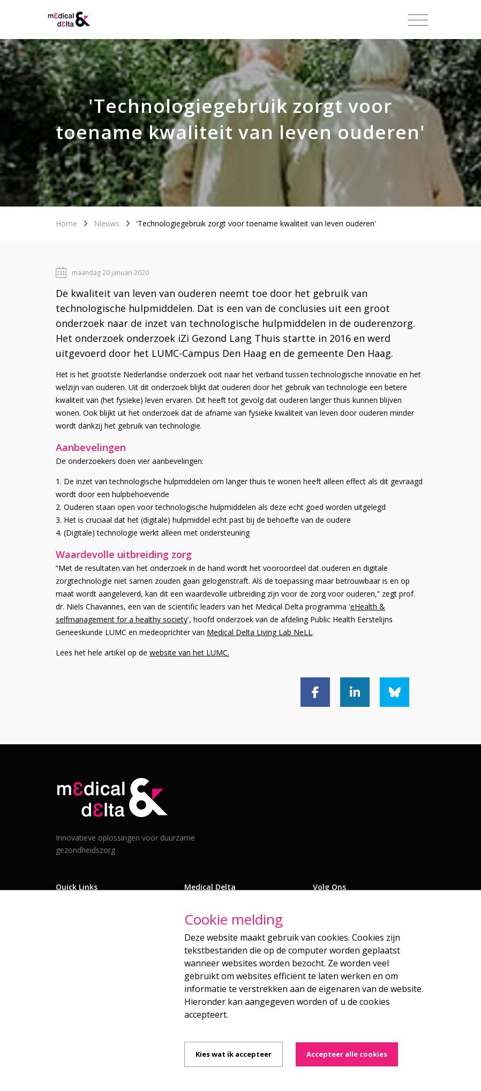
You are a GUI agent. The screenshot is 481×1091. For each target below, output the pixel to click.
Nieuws (106, 223)
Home (66, 223)
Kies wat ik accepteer (234, 1054)
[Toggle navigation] (418, 20)
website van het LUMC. (189, 652)
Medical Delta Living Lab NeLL (259, 632)
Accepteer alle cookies (346, 1054)
